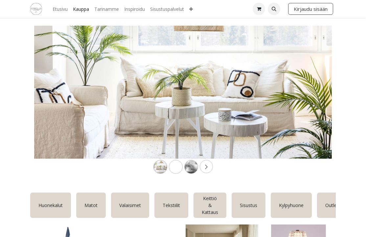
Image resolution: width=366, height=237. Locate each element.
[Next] (309, 103)
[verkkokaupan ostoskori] (259, 9)
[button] (274, 9)
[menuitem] (60, 9)
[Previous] (56, 103)
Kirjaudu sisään (311, 9)
